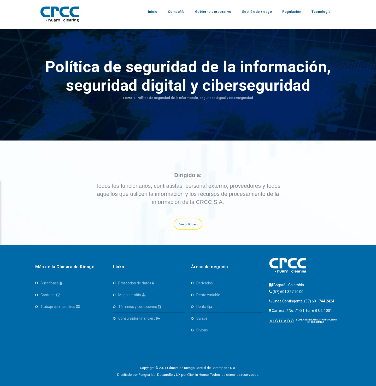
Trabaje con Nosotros (60, 307)
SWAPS (202, 318)
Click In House (198, 375)
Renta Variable (208, 295)
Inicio (152, 12)
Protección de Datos (136, 283)
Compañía (176, 12)
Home (128, 98)
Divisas (202, 330)
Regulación (291, 12)
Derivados (204, 283)
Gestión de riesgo (257, 12)
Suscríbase (51, 283)
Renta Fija (204, 307)
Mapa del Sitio (131, 295)
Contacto (50, 295)
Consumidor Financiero (139, 318)
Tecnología (321, 12)
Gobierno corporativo (213, 12)
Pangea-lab (147, 375)
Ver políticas (188, 224)
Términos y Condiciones (139, 307)
